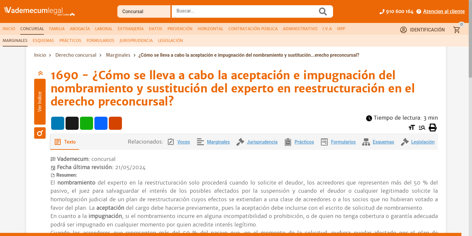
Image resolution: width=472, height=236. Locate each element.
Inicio (40, 55)
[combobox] (246, 13)
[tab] (9, 29)
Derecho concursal (75, 55)
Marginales (118, 55)
